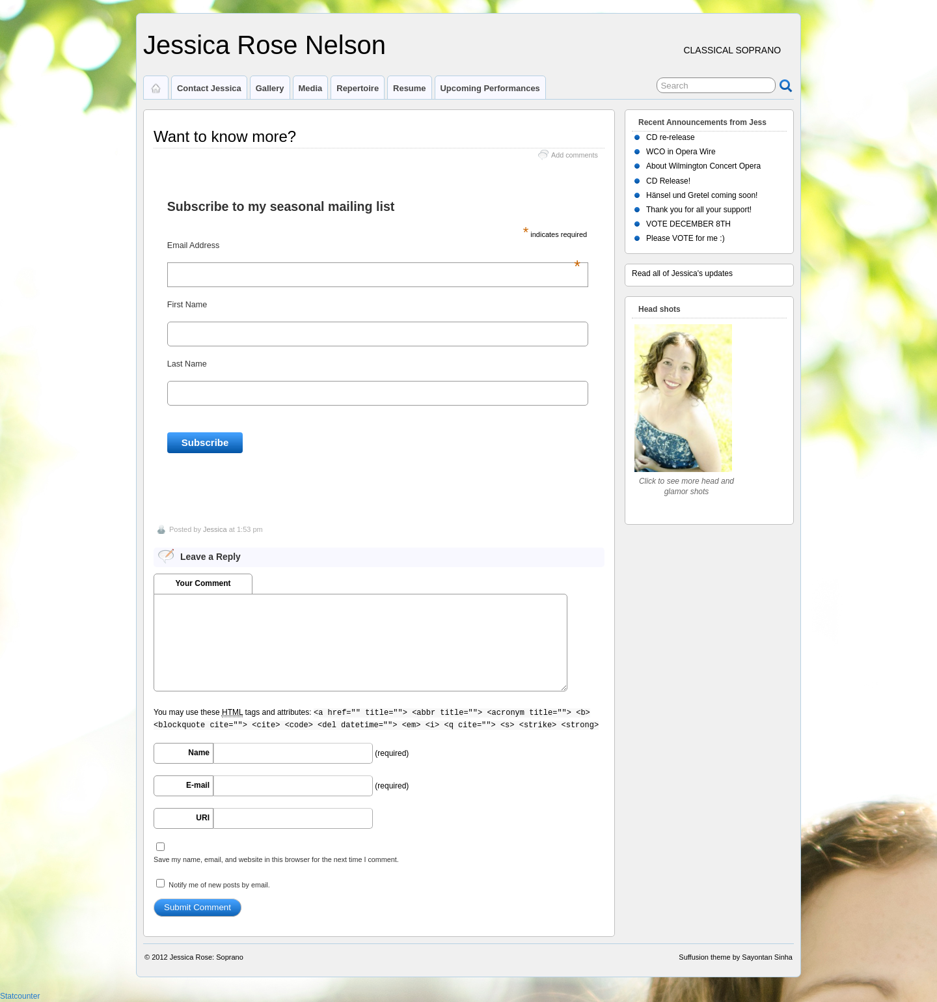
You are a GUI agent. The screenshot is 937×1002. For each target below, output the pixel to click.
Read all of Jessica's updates (682, 273)
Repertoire (357, 88)
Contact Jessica (209, 88)
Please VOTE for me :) (685, 238)
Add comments (574, 155)
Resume (409, 88)
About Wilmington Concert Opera (703, 166)
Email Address (373, 245)
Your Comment (202, 583)
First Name (187, 304)
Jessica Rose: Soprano (206, 957)
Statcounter (20, 996)
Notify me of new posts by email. (219, 885)
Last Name (187, 364)
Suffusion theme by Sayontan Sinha (736, 957)
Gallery (270, 88)
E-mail (198, 785)
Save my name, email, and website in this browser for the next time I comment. (276, 859)
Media (311, 88)
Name (199, 752)
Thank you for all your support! (699, 209)
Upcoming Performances (490, 88)
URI (203, 817)
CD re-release (670, 137)
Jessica (215, 529)
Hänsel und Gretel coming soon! (701, 195)
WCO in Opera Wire (681, 151)
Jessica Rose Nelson (264, 45)
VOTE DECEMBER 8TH (688, 224)
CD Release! (668, 181)
